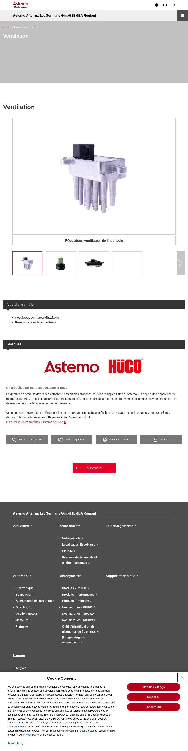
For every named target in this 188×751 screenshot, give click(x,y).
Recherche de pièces (30, 439)
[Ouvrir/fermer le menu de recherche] (173, 5)
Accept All (154, 707)
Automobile (94, 468)
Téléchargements (75, 439)
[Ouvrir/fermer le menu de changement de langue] (156, 5)
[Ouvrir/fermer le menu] (182, 15)
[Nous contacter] (165, 5)
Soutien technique (119, 439)
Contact (164, 439)
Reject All (153, 697)
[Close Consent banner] (182, 677)
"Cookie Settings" (88, 730)
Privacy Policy (31, 734)
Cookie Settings (154, 687)
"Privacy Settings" (17, 726)
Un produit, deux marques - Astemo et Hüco (34, 422)
